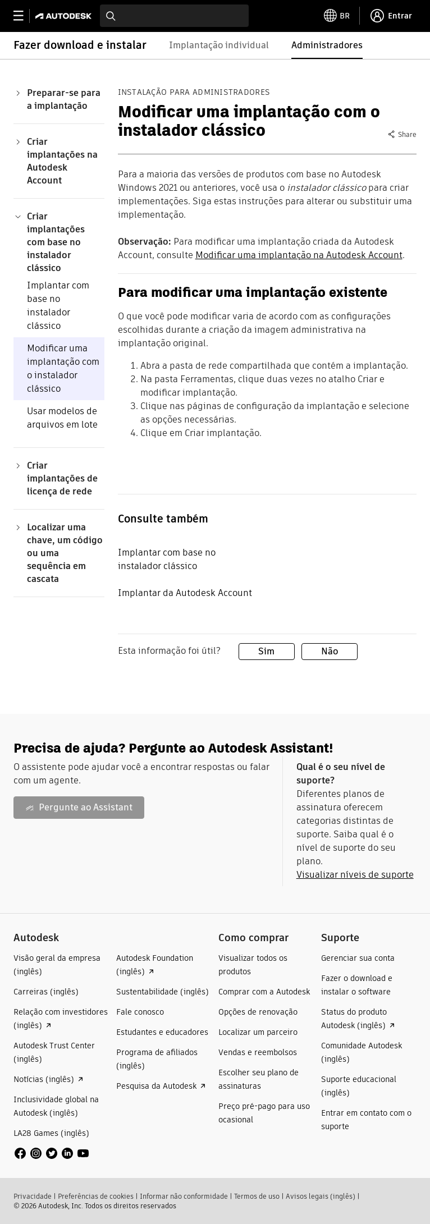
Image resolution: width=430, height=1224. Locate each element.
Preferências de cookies (96, 1196)
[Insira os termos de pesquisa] (174, 15)
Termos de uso (257, 1196)
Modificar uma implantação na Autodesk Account (298, 255)
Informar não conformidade (184, 1196)
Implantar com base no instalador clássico (58, 305)
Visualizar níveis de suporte (355, 874)
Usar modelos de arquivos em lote (62, 418)
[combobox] (174, 15)
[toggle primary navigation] (24, 16)
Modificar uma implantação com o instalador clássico (63, 368)
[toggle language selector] (337, 15)
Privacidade (32, 1196)
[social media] (51, 1153)
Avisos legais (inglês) (320, 1196)
